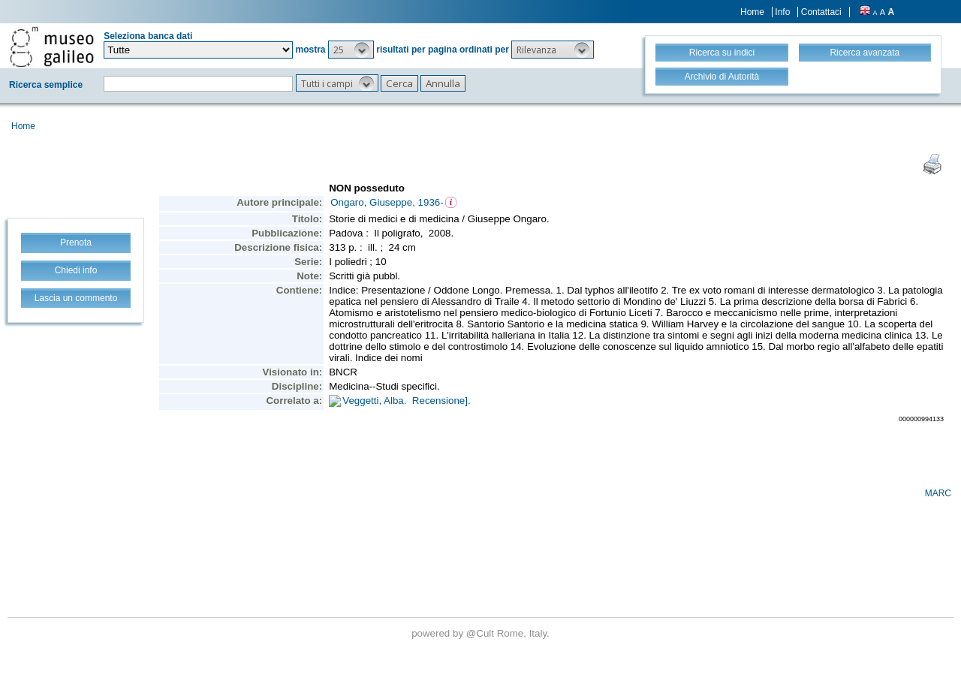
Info (782, 12)
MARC (938, 493)
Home (752, 12)
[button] (351, 50)
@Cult (481, 633)
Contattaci (821, 12)
